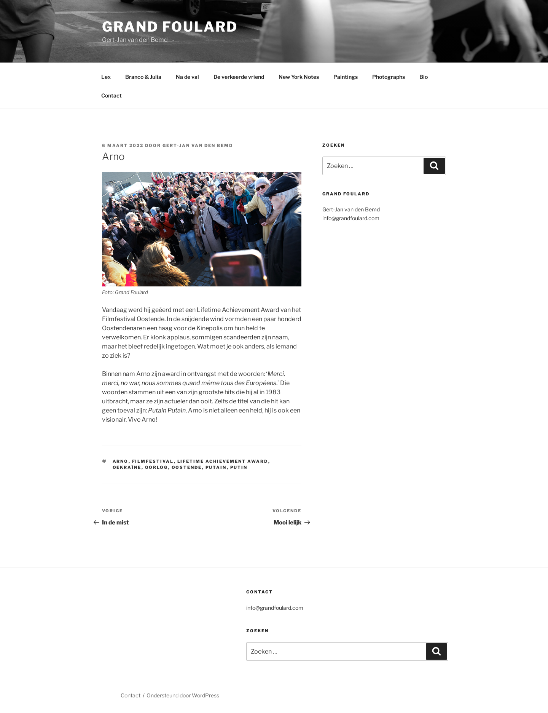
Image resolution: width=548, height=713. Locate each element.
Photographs (388, 77)
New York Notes (299, 77)
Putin (239, 467)
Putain (216, 467)
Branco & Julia (143, 77)
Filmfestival (153, 461)
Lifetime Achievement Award (222, 461)
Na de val (187, 77)
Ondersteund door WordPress (183, 695)
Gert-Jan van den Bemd (197, 145)
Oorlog (156, 467)
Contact (111, 95)
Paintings (345, 77)
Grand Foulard (169, 26)
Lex (106, 77)
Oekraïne (127, 467)
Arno (121, 461)
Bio (423, 77)
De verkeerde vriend (238, 77)
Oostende (187, 467)
